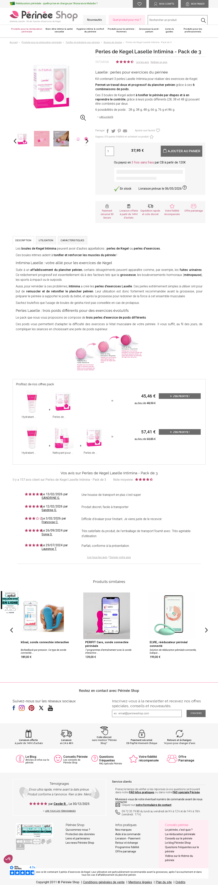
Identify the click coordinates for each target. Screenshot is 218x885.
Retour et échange (126, 842)
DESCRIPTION (23, 240)
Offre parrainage (193, 210)
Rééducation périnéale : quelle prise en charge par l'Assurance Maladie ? (57, 3)
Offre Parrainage (186, 758)
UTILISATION (46, 240)
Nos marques (123, 829)
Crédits (180, 882)
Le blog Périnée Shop (178, 842)
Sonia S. (47, 534)
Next (87, 141)
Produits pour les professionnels (193, 30)
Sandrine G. (49, 510)
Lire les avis (142, 62)
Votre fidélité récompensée (149, 758)
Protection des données (80, 834)
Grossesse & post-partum (149, 30)
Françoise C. (50, 522)
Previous (15, 141)
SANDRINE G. (51, 498)
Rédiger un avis (159, 62)
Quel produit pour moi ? (127, 19)
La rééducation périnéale (180, 834)
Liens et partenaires (78, 838)
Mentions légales (140, 882)
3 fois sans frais (143, 162)
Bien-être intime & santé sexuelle (59, 30)
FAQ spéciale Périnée (186, 792)
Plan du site (164, 882)
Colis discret (104, 737)
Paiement (134, 838)
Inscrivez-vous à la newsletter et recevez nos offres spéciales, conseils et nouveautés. (156, 703)
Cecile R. (60, 804)
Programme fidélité (127, 847)
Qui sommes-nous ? (78, 829)
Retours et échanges (179, 740)
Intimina (102, 62)
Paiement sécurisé (141, 740)
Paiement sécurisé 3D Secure (107, 214)
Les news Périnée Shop (80, 842)
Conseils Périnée (75, 757)
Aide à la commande (128, 834)
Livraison (66, 740)
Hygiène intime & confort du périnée (90, 30)
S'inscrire (196, 713)
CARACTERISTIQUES (72, 240)
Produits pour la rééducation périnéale (26, 30)
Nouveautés (94, 19)
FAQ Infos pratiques (141, 792)
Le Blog (30, 757)
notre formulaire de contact (153, 804)
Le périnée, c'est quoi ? (179, 829)
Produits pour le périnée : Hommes (121, 30)
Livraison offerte (28, 740)
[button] (8, 859)
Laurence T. (49, 549)
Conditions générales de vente (104, 882)
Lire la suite (106, 117)
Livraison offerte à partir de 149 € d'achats (129, 214)
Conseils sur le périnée (178, 838)
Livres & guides (169, 30)
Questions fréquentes (107, 758)
